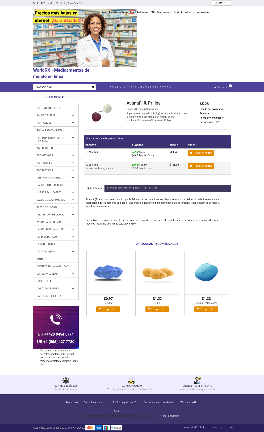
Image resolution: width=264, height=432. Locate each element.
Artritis (42, 258)
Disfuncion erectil (49, 107)
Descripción (94, 188)
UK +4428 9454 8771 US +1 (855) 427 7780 (57, 3)
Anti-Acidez (44, 122)
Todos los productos (118, 12)
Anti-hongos (45, 155)
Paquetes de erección (50, 185)
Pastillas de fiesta (49, 295)
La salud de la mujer (50, 229)
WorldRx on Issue (169, 415)
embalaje (152, 188)
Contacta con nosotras (112, 19)
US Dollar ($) (221, 3)
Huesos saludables (49, 192)
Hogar (104, 12)
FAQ (153, 12)
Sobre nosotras (164, 12)
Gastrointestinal (48, 288)
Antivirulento (46, 251)
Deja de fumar (46, 244)
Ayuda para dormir (49, 222)
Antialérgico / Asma (50, 130)
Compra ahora (108, 309)
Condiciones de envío (95, 402)
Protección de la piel (50, 214)
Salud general (46, 115)
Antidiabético (46, 148)
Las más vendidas (201, 12)
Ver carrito (221, 87)
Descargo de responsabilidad (158, 402)
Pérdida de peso (47, 236)
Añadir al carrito (201, 152)
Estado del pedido (182, 12)
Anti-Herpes (44, 162)
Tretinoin (118, 411)
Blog (132, 12)
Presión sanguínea (49, 177)
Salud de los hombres (51, 199)
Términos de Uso (189, 402)
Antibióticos (45, 170)
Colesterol (44, 281)
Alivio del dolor (47, 207)
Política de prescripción (125, 402)
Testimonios (142, 12)
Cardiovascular (47, 273)
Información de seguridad (124, 188)
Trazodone (46, 350)
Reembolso (72, 402)
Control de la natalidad (52, 266)
